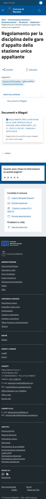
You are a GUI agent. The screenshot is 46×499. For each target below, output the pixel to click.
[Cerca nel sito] (38, 10)
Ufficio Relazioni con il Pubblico (13, 390)
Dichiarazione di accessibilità (12, 446)
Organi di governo (8, 277)
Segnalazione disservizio (11, 455)
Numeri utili (6, 398)
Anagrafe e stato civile (10, 306)
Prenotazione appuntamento (13, 458)
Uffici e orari (6, 394)
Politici (4, 285)
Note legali (5, 442)
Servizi (29, 486)
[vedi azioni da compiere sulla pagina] (31, 70)
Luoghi (4, 353)
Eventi (4, 357)
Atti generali (23, 22)
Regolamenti (34, 22)
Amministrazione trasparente (19, 19)
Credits (14, 489)
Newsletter (6, 477)
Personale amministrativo (11, 281)
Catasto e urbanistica (10, 314)
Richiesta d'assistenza (10, 461)
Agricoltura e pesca (9, 302)
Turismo (4, 326)
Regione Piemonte (9, 3)
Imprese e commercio (10, 318)
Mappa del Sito (33, 489)
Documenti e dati (8, 270)
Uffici (3, 289)
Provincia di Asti (7, 431)
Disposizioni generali (8, 22)
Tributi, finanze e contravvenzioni (14, 322)
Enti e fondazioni (8, 274)
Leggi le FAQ (6, 452)
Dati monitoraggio (8, 486)
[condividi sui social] (7, 70)
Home (3, 19)
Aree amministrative (9, 266)
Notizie (4, 339)
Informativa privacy (9, 438)
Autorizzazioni (7, 310)
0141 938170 (15, 379)
